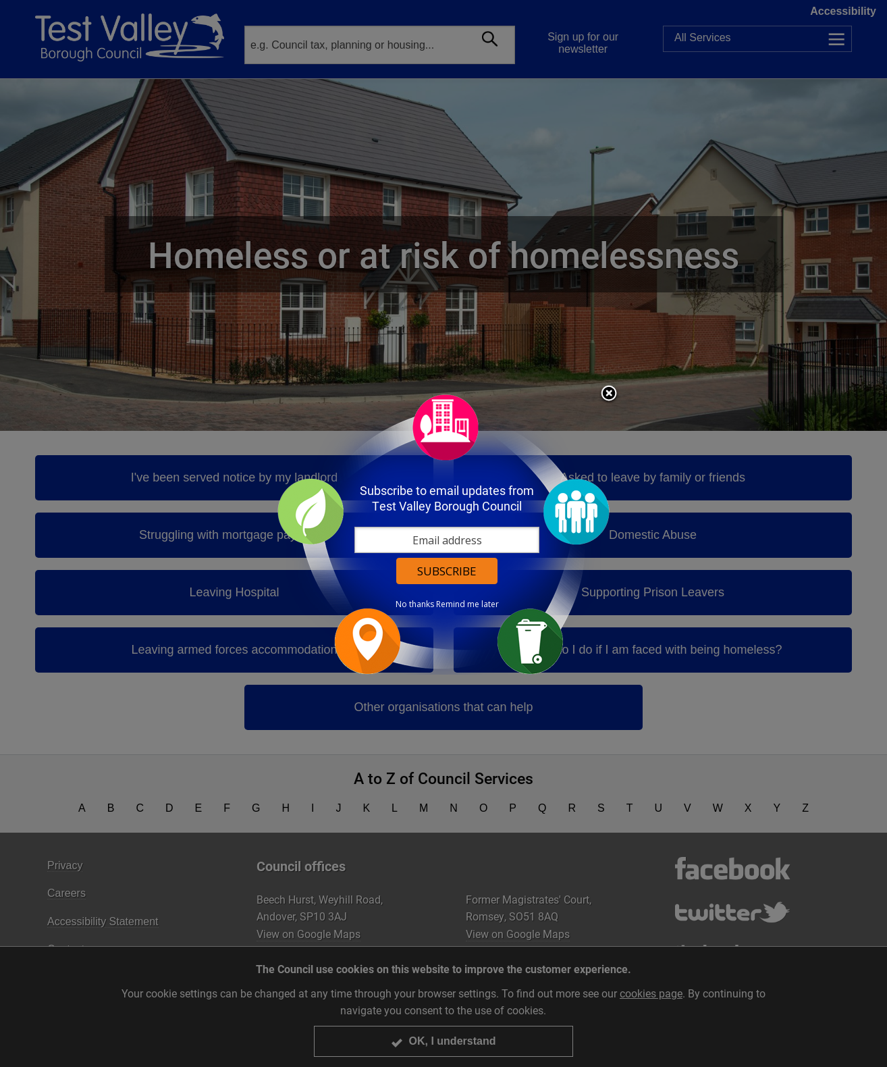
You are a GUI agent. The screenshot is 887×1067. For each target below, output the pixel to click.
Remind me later (467, 604)
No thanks (415, 604)
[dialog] (443, 534)
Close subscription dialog (609, 394)
